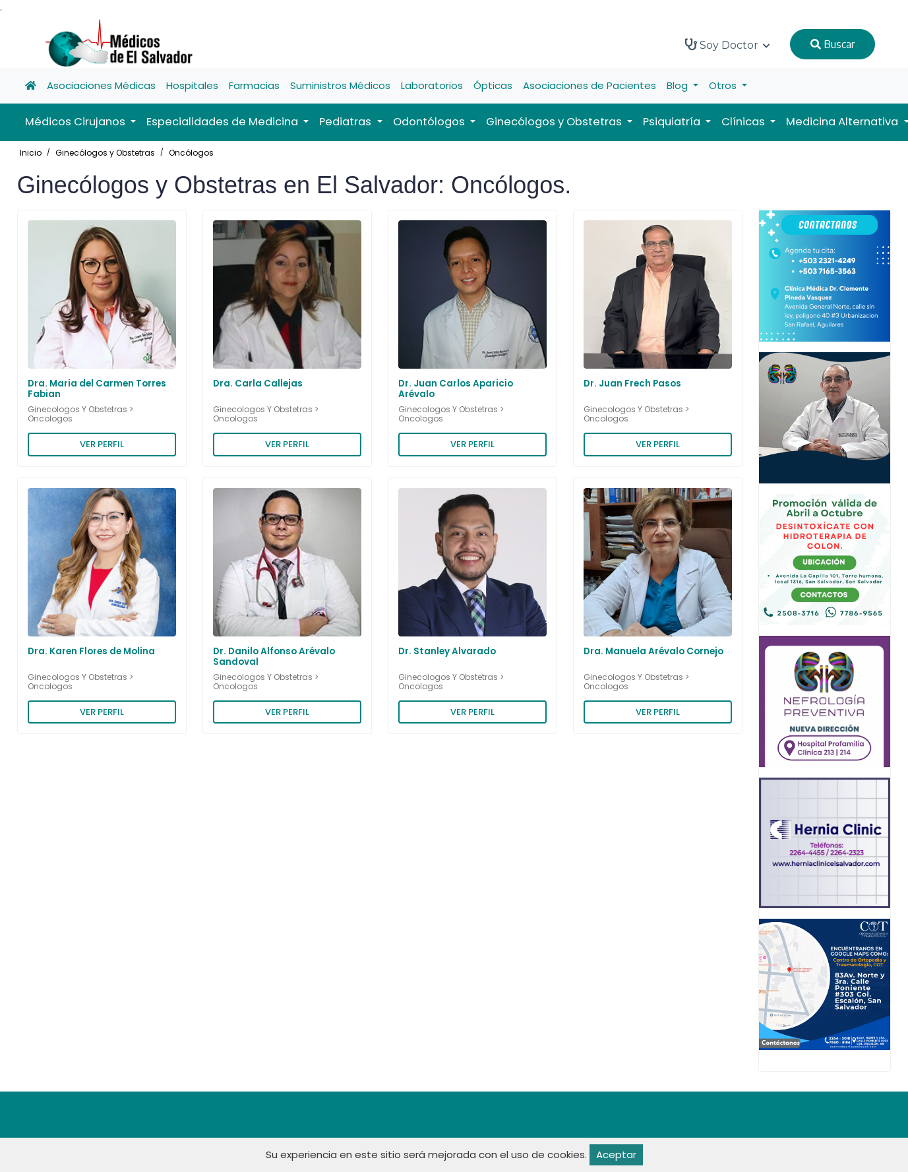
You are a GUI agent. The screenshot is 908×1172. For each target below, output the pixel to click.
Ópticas (492, 85)
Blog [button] (678, 85)
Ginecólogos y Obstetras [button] (555, 121)
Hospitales (192, 85)
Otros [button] (724, 85)
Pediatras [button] (346, 121)
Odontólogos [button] (430, 121)
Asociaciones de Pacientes (589, 85)
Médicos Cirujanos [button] (76, 121)
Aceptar (616, 1154)
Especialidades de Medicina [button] (223, 121)
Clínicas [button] (744, 121)
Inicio (31, 152)
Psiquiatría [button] (673, 121)
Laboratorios (432, 85)
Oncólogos (191, 152)
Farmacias (254, 85)
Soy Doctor (727, 44)
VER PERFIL (102, 444)
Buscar (832, 44)
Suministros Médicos (340, 85)
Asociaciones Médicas (101, 85)
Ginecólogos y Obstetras (105, 152)
